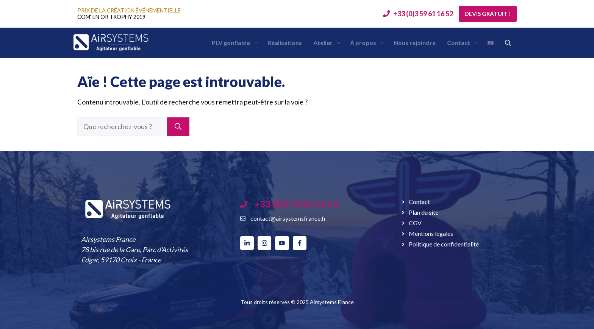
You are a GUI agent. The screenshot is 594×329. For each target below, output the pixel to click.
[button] (508, 42)
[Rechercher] (178, 126)
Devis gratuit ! (487, 13)
